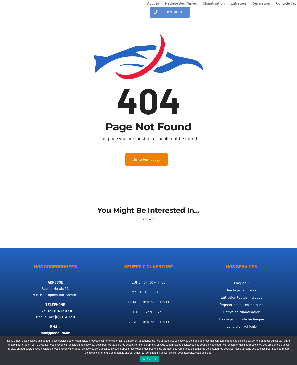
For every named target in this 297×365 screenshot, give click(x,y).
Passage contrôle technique (241, 319)
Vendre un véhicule (241, 326)
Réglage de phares (241, 290)
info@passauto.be (55, 333)
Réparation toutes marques (242, 304)
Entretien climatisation (241, 312)
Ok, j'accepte (149, 359)
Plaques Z (241, 283)
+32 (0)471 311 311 (61, 317)
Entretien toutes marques (241, 297)
